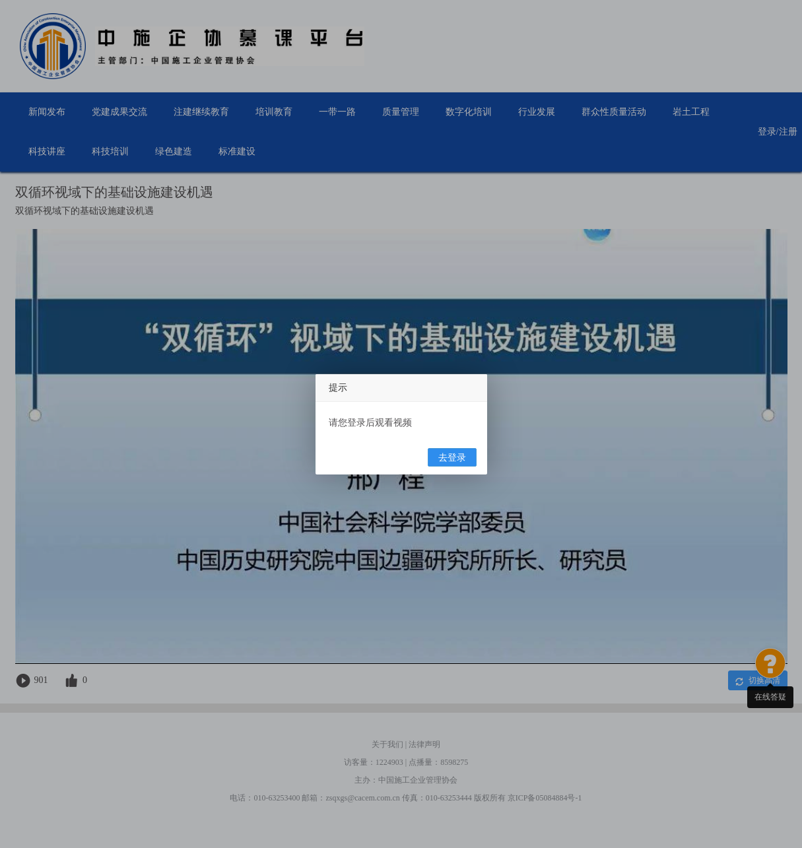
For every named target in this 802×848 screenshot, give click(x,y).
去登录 (452, 458)
